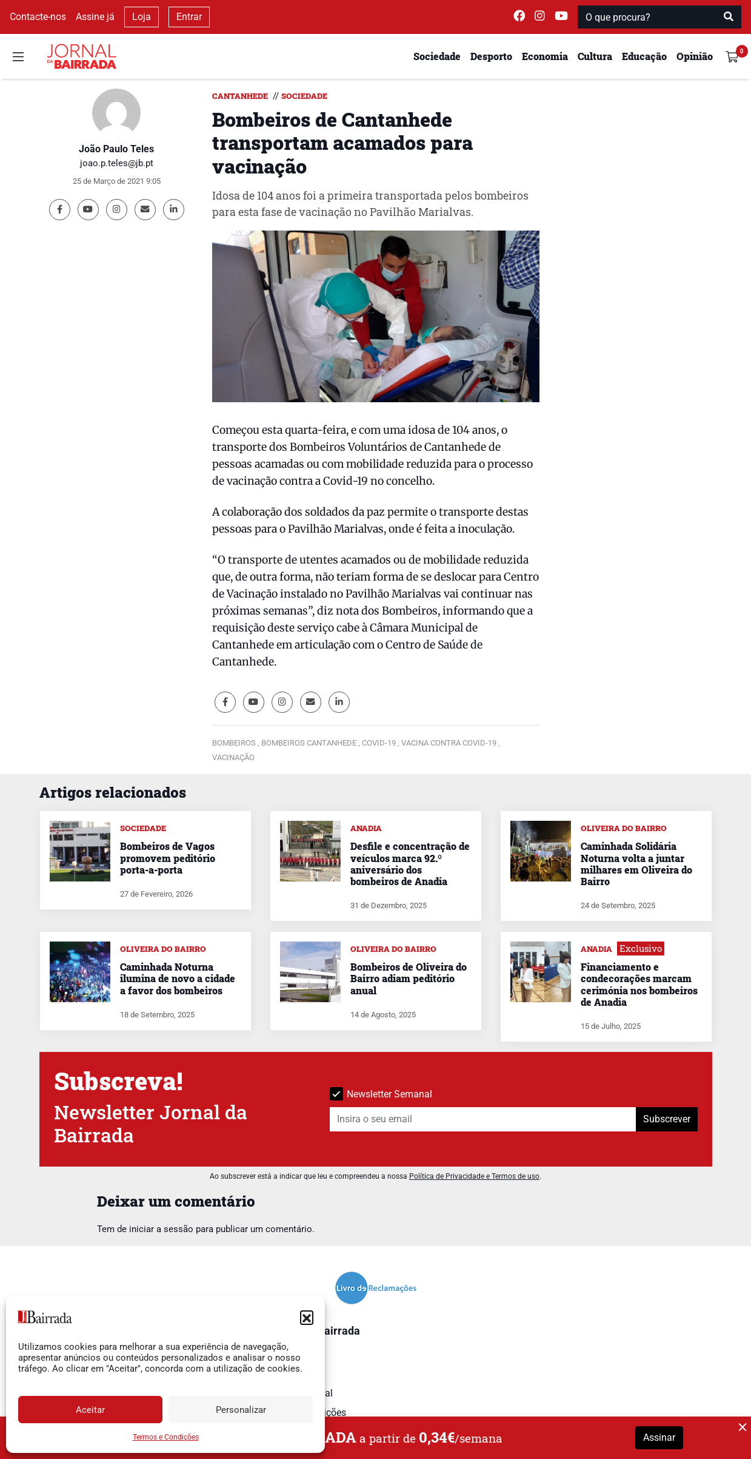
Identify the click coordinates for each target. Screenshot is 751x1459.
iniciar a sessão (161, 1229)
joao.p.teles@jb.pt (116, 163)
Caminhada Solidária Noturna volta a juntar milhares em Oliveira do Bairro (636, 864)
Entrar (189, 16)
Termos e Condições (166, 1437)
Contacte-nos (38, 16)
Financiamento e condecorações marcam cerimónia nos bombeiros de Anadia (639, 984)
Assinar (659, 1437)
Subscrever (666, 1119)
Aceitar (90, 1409)
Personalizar (241, 1409)
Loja (141, 16)
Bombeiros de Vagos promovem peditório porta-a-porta (167, 857)
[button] (307, 1317)
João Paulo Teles (116, 149)
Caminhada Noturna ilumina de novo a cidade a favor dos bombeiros (177, 978)
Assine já (95, 16)
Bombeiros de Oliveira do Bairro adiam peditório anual (408, 978)
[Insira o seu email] (483, 1119)
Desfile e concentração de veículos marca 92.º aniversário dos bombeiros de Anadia (410, 864)
